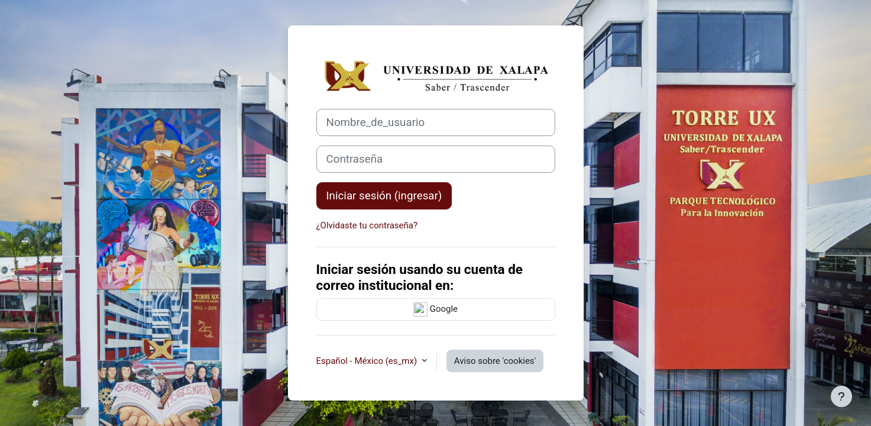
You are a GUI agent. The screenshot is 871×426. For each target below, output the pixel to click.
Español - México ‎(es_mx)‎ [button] (367, 361)
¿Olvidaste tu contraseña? (367, 225)
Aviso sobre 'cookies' (495, 361)
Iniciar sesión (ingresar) (384, 195)
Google (435, 309)
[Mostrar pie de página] (841, 396)
